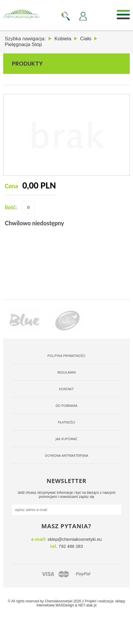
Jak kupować (66, 439)
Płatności (66, 422)
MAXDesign (65, 605)
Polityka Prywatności (66, 355)
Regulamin (66, 372)
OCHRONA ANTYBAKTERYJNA (66, 455)
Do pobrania (66, 405)
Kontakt (66, 389)
